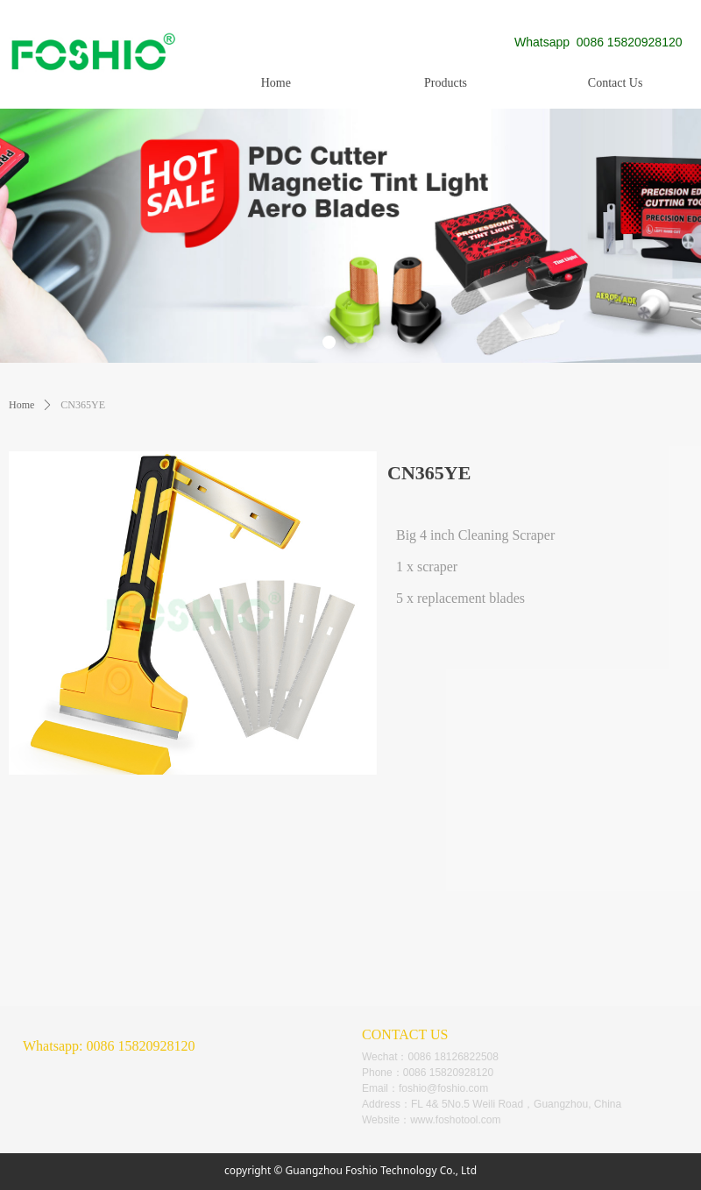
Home (21, 405)
